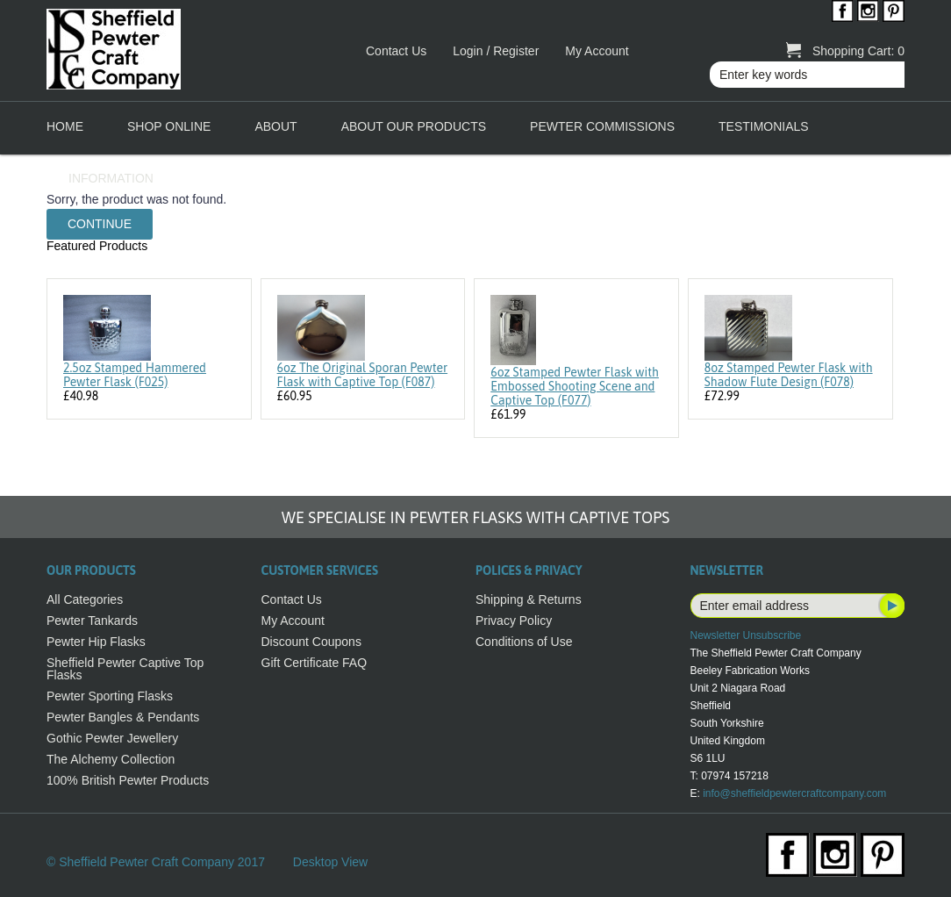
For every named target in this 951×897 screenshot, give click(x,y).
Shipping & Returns (529, 599)
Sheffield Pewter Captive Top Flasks (125, 669)
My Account (596, 51)
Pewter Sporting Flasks (109, 696)
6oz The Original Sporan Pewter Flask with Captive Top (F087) (362, 375)
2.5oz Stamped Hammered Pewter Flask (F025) (134, 375)
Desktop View (330, 862)
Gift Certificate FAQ (314, 663)
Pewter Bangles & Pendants (122, 717)
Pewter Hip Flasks (96, 641)
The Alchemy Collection (110, 759)
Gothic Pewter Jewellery (112, 738)
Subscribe (890, 605)
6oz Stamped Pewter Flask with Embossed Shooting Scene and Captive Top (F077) (574, 386)
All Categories (84, 599)
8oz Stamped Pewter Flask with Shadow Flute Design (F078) (788, 375)
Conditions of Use (524, 641)
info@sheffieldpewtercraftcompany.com (794, 793)
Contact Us (396, 51)
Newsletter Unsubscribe (746, 635)
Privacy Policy (514, 620)
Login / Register (496, 51)
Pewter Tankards (92, 620)
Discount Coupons (311, 641)
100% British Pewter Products (127, 780)
